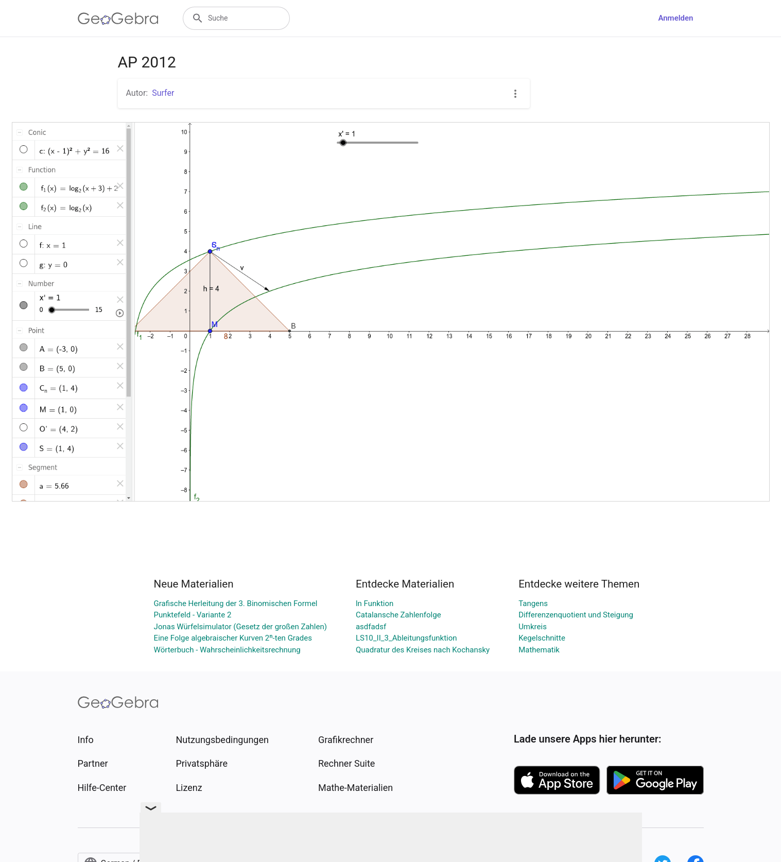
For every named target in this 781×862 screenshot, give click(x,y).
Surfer (163, 93)
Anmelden (675, 18)
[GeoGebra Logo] (118, 18)
